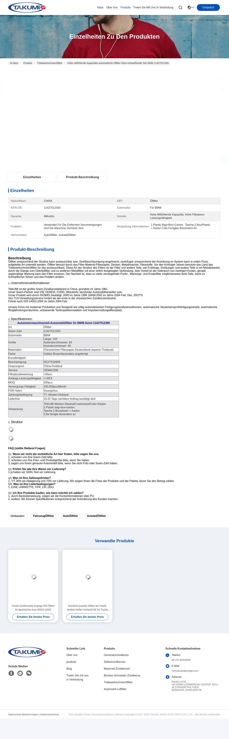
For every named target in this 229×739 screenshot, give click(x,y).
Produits (27, 63)
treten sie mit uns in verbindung (153, 7)
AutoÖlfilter (70, 515)
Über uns (112, 7)
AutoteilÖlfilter (96, 515)
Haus (100, 7)
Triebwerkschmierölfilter (49, 63)
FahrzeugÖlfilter (43, 515)
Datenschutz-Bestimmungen (23, 714)
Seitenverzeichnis (49, 714)
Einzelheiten (32, 177)
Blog (69, 668)
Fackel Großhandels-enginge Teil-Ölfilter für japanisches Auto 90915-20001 (33, 607)
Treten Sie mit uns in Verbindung (77, 677)
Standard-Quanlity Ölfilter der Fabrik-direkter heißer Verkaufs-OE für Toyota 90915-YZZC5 (87, 607)
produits (125, 7)
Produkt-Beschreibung (82, 177)
